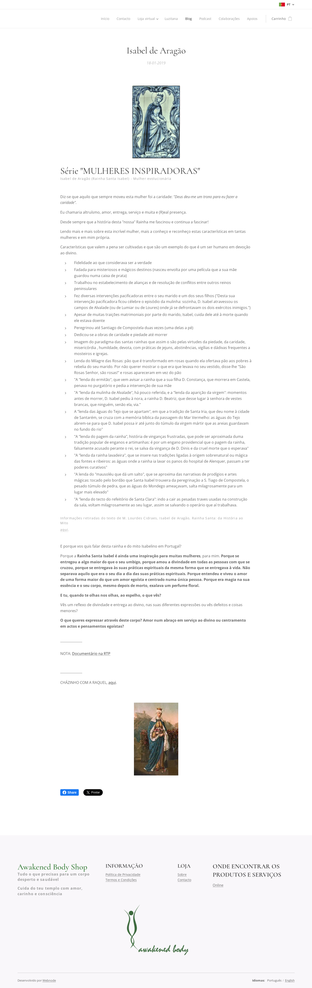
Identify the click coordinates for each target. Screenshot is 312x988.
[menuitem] (103, 19)
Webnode (49, 980)
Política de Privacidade (123, 874)
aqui (64, 529)
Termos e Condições (121, 879)
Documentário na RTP (91, 653)
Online (217, 884)
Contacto (184, 879)
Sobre (182, 874)
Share (70, 792)
